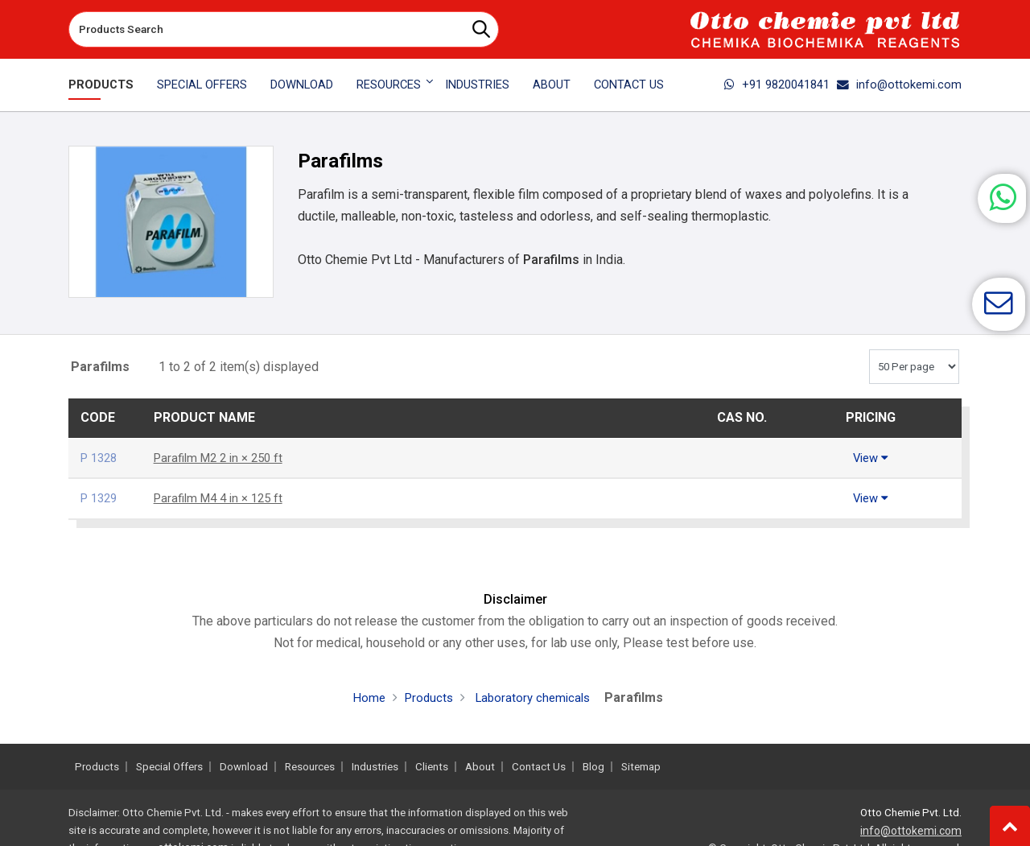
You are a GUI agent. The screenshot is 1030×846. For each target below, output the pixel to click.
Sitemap (641, 766)
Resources (310, 766)
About (552, 84)
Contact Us (629, 84)
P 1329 (101, 498)
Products (101, 84)
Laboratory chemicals (533, 697)
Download (301, 84)
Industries (477, 84)
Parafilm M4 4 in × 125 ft (223, 498)
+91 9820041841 (777, 84)
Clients (431, 766)
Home (364, 697)
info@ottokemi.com (899, 84)
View (870, 457)
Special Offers (202, 84)
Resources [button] (388, 84)
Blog (593, 766)
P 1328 (101, 457)
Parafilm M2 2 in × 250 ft (223, 457)
